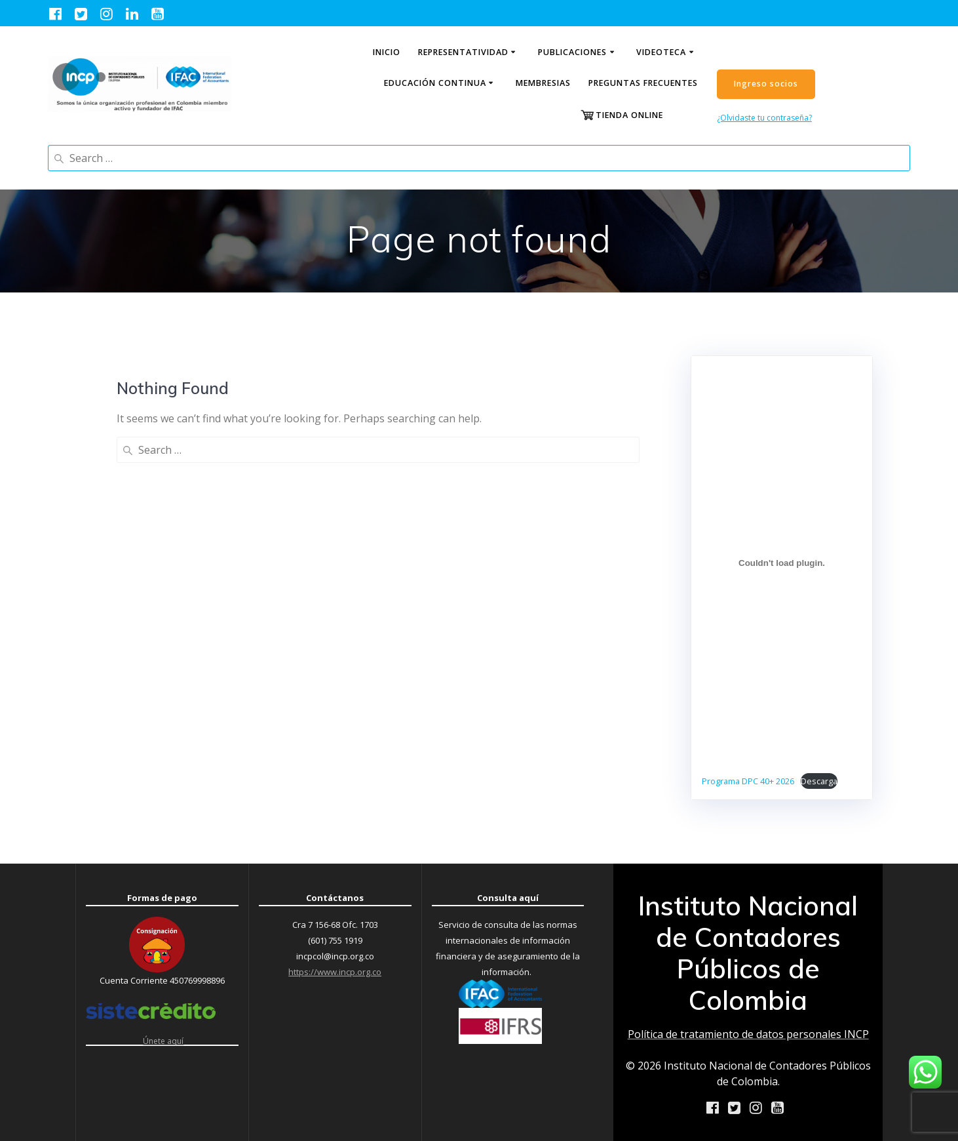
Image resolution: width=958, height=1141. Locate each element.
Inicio (386, 52)
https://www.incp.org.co (334, 972)
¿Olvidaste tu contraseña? (764, 117)
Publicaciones (572, 52)
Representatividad (463, 52)
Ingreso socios (766, 83)
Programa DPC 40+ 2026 (748, 781)
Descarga (819, 781)
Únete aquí (163, 1040)
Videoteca (661, 52)
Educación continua (435, 83)
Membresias (543, 83)
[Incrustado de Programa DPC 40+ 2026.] (782, 563)
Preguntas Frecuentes (643, 83)
